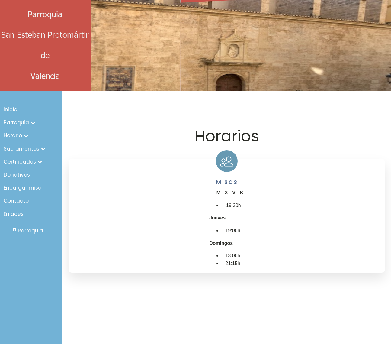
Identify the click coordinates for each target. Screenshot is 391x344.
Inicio (10, 109)
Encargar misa (23, 187)
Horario (16, 135)
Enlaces (14, 214)
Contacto (16, 200)
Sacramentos (24, 148)
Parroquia (19, 122)
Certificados (23, 161)
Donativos (17, 174)
